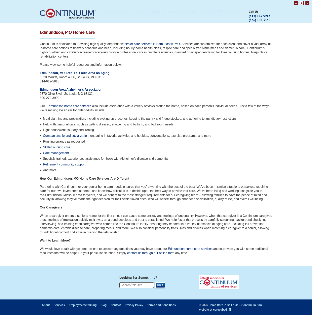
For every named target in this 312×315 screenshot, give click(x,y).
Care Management (146, 11)
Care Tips (207, 11)
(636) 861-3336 (259, 20)
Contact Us (236, 11)
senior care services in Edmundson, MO (152, 44)
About (108, 11)
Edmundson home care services (69, 106)
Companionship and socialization (66, 135)
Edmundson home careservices (190, 248)
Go (159, 285)
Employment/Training (180, 11)
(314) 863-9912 (259, 16)
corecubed (220, 309)
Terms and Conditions (161, 305)
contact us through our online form (150, 253)
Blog (221, 11)
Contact (116, 305)
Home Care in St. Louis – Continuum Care (235, 305)
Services (122, 11)
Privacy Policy (134, 305)
